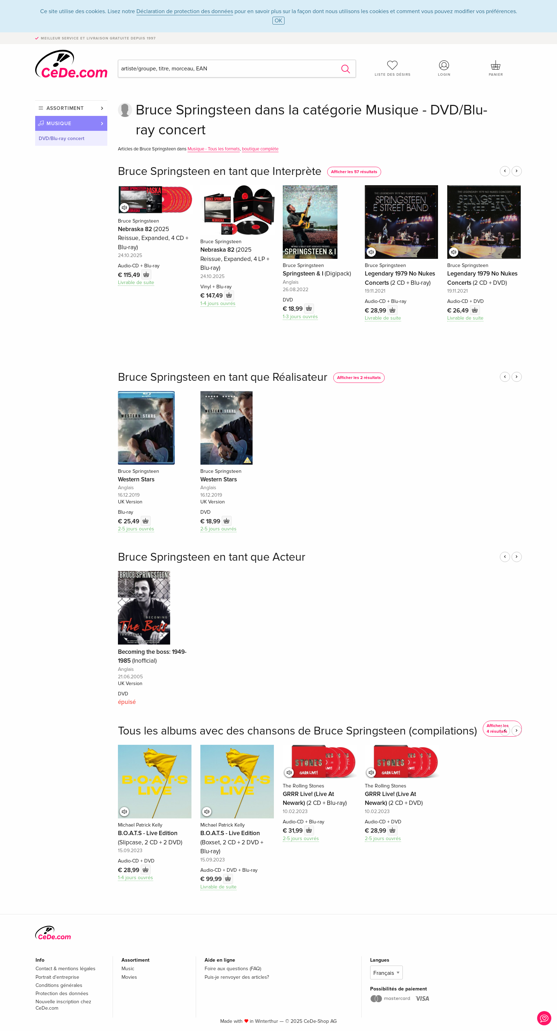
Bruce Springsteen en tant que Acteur (211, 557)
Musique (59, 124)
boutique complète (260, 149)
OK (278, 20)
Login (444, 68)
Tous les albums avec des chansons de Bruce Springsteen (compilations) (297, 731)
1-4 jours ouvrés (218, 303)
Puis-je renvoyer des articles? (237, 977)
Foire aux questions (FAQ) (233, 969)
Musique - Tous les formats (214, 149)
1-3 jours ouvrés (300, 317)
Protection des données (62, 993)
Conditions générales (59, 985)
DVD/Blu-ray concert (61, 138)
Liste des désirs (392, 68)
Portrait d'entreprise (57, 977)
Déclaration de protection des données (184, 11)
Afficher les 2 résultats (359, 377)
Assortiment (65, 108)
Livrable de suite (136, 282)
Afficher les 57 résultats (354, 172)
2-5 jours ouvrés (136, 529)
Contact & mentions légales (66, 969)
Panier (496, 68)
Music (127, 969)
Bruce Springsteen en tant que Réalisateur (223, 377)
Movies (129, 977)
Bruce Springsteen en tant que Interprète (219, 171)
